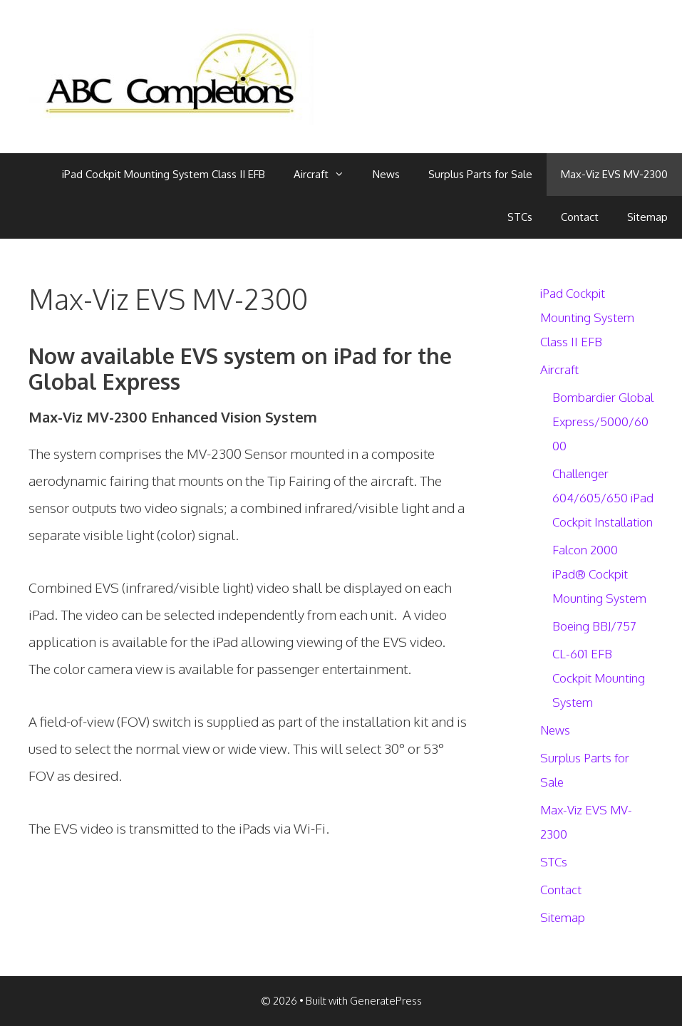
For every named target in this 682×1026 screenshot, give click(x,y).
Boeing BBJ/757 (594, 625)
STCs (519, 217)
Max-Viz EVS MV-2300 (614, 174)
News (386, 174)
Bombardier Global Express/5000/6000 (602, 421)
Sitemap (647, 217)
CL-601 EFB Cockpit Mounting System (598, 678)
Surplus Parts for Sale (480, 174)
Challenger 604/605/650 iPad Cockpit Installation (602, 497)
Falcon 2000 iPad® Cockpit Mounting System (599, 574)
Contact (580, 217)
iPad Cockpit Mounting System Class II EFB (163, 174)
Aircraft (326, 174)
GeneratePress (386, 1000)
